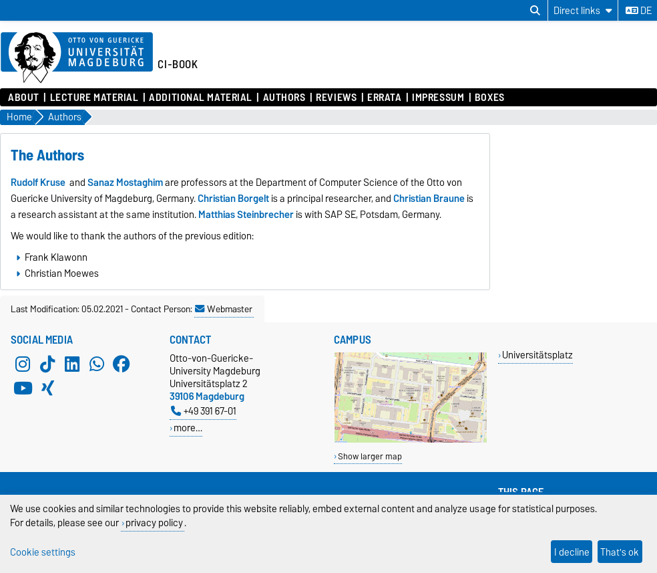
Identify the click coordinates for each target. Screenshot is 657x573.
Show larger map (370, 456)
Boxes (490, 98)
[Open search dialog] (535, 11)
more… (188, 427)
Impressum (438, 98)
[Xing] (47, 388)
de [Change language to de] (639, 11)
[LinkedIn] (72, 364)
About (23, 98)
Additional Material (200, 98)
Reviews (336, 98)
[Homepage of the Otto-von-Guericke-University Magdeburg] (77, 58)
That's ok (619, 552)
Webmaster (223, 309)
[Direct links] (583, 10)
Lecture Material (94, 98)
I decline (572, 552)
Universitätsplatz (537, 354)
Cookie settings (42, 552)
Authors (284, 98)
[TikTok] (47, 364)
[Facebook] (122, 364)
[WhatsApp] (97, 364)
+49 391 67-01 (203, 411)
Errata (384, 98)
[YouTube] (23, 388)
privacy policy (154, 522)
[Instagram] (23, 364)
